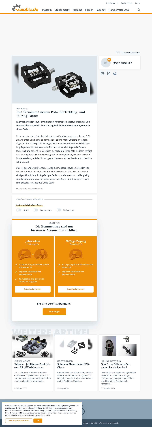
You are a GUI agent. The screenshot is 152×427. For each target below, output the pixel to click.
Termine (77, 9)
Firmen (89, 9)
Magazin (47, 9)
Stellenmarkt (62, 9)
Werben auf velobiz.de (109, 423)
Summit (101, 9)
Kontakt (93, 423)
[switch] (18, 210)
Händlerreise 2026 (119, 9)
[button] (37, 421)
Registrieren (126, 3)
